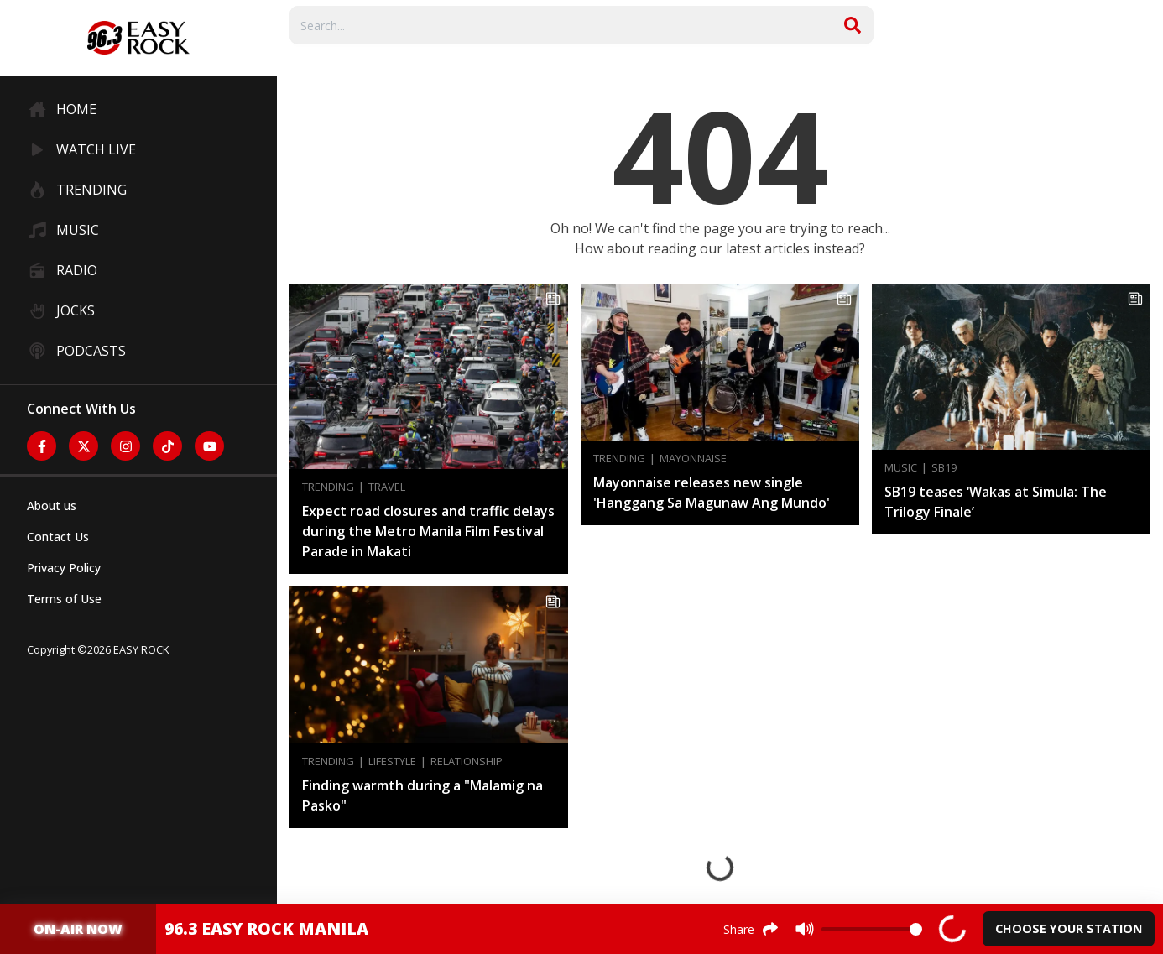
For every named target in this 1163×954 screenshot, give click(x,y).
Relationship (466, 761)
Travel (386, 487)
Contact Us (58, 537)
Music (900, 467)
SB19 (944, 467)
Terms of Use (64, 599)
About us (51, 505)
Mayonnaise (693, 458)
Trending (328, 487)
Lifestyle (392, 761)
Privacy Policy (64, 568)
